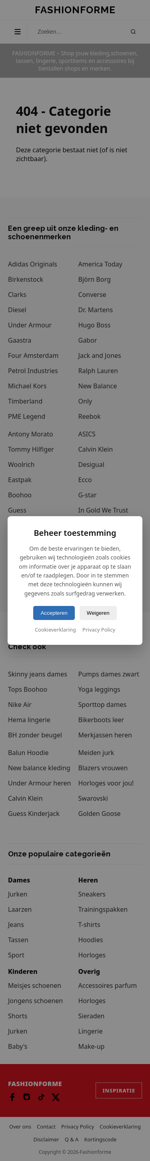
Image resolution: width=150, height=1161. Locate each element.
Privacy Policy (98, 629)
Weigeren (98, 613)
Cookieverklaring (55, 629)
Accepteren (53, 613)
